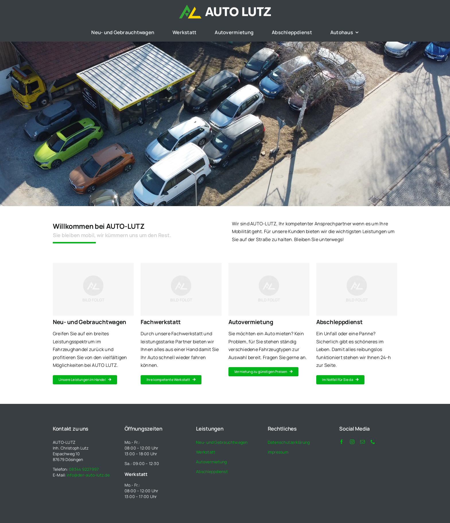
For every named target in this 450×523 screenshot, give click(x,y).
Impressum (278, 452)
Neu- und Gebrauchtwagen (222, 442)
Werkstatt (205, 452)
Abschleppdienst (212, 471)
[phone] (373, 441)
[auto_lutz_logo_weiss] (225, 7)
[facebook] (341, 441)
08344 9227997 (84, 469)
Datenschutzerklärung (289, 442)
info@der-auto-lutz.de (88, 475)
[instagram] (352, 441)
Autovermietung (211, 461)
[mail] (362, 441)
